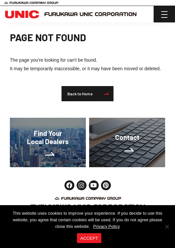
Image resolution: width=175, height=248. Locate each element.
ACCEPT (89, 238)
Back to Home (88, 93)
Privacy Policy (106, 226)
